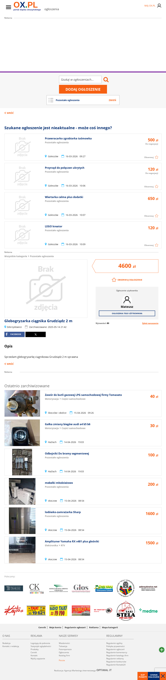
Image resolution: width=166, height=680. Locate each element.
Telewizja (63, 646)
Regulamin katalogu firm (117, 655)
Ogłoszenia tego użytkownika (127, 313)
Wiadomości (64, 643)
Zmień (112, 100)
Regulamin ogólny (114, 643)
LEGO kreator (53, 226)
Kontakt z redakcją (10, 646)
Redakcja (6, 643)
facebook (13, 334)
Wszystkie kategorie (15, 256)
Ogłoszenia (64, 652)
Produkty (35, 649)
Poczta (62, 660)
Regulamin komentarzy (116, 652)
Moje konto (55, 627)
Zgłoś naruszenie (150, 323)
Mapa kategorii (110, 627)
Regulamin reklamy (115, 658)
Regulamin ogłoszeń (75, 627)
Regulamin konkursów (116, 661)
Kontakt (34, 655)
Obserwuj (149, 157)
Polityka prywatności (115, 646)
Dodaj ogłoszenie (83, 89)
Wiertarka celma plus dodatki (64, 197)
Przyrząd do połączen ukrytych (64, 168)
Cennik (42, 627)
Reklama (94, 627)
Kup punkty (143, 676)
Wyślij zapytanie (38, 658)
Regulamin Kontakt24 (115, 664)
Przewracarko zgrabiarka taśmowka (68, 138)
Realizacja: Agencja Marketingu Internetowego (83, 670)
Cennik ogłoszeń (153, 676)
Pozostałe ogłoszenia (42, 256)
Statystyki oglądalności (41, 646)
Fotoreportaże (65, 649)
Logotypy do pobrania (40, 643)
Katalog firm (64, 655)
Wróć (10, 112)
